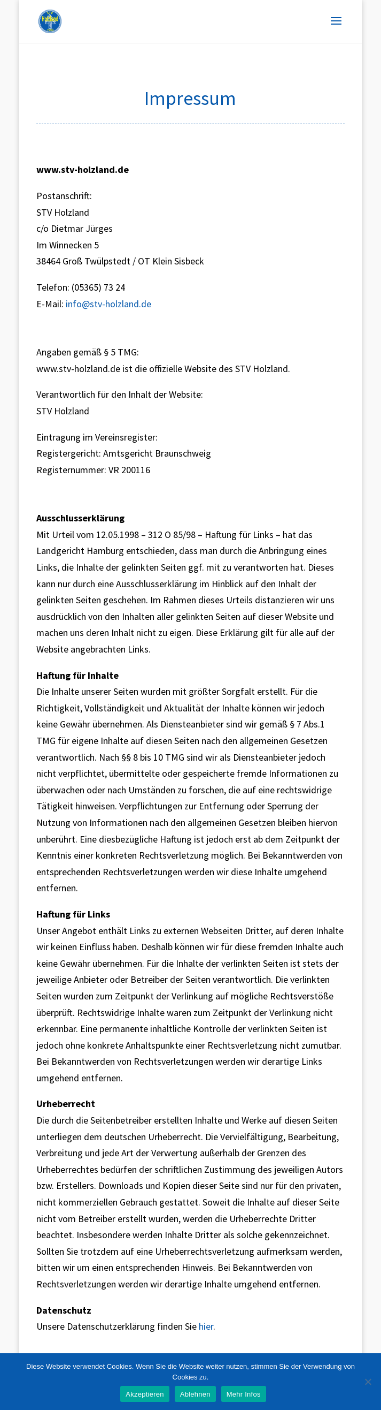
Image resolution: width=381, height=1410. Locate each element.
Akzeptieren (145, 1394)
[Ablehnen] (367, 1381)
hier (206, 1326)
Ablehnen (195, 1394)
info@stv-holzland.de (108, 304)
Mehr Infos (244, 1394)
